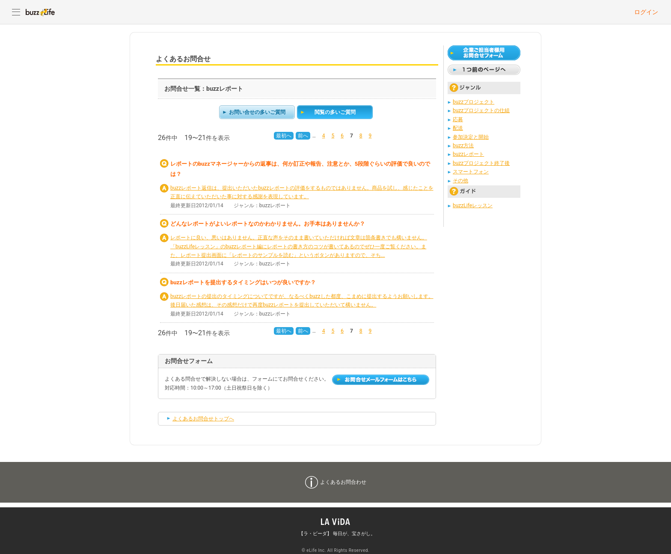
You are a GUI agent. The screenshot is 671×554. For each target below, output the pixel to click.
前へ (303, 136)
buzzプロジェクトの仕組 (481, 110)
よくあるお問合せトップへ (203, 419)
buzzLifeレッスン (473, 205)
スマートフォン (471, 172)
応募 (458, 119)
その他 (460, 181)
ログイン (646, 12)
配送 (458, 128)
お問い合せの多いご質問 (257, 112)
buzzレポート (468, 154)
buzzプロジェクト (473, 102)
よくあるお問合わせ (343, 482)
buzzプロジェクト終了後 (481, 163)
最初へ (283, 136)
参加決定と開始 (471, 137)
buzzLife (40, 12)
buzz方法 (463, 146)
